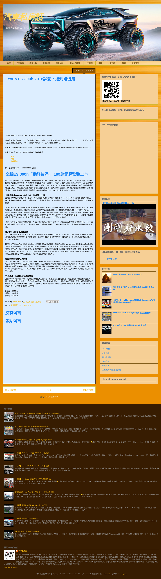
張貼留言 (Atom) (52, 397)
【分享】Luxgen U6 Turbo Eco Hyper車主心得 (32, 466)
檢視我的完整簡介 (11, 567)
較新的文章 (10, 390)
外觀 (12, 159)
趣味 (100, 63)
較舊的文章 (88, 390)
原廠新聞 (135, 63)
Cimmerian (107, 574)
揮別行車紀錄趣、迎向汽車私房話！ (128, 274)
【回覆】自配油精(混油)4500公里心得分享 (31, 505)
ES (20, 305)
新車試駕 (46, 63)
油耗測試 (105, 361)
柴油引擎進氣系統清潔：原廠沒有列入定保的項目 (34, 440)
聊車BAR (59, 63)
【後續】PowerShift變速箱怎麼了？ (28, 518)
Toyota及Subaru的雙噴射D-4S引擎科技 (129, 325)
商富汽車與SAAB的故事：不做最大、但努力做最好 (34, 492)
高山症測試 (106, 357)
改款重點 (14, 161)
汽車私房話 (23, 16)
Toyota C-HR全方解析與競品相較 (27, 531)
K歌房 (123, 63)
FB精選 (89, 63)
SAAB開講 (106, 349)
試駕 (12, 157)
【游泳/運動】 (75, 63)
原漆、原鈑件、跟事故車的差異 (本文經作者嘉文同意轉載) (37, 413)
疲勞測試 (105, 353)
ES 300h (24, 305)
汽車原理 (20, 63)
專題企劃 (33, 63)
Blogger (123, 574)
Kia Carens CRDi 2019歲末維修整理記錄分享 (132, 313)
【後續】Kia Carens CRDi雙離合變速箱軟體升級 (33, 479)
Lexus (36, 305)
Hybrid (30, 305)
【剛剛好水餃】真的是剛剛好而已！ (119, 202)
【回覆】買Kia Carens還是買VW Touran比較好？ (33, 453)
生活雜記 (111, 63)
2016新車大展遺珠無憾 (111, 370)
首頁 (9, 63)
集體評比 (105, 365)
